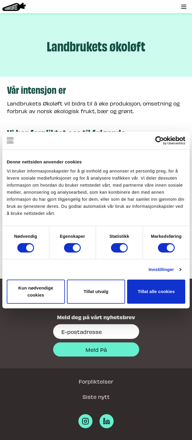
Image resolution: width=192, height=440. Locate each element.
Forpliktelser (96, 381)
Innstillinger (161, 269)
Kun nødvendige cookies (35, 291)
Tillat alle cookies (156, 291)
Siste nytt (96, 396)
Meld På (96, 349)
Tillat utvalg (96, 291)
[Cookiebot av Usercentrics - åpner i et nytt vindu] (159, 140)
